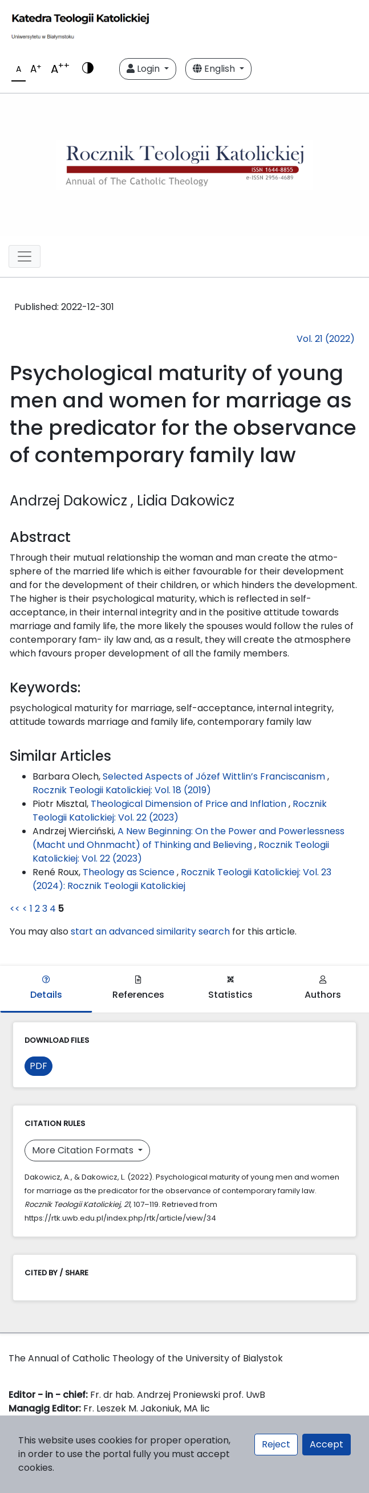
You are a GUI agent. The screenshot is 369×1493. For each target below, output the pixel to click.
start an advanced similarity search (150, 931)
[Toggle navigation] (24, 256)
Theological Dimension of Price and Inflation (190, 803)
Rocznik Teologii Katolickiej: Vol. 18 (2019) (122, 790)
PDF (38, 1065)
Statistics (230, 988)
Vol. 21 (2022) (326, 338)
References (138, 988)
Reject (276, 1444)
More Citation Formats (84, 1150)
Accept (326, 1444)
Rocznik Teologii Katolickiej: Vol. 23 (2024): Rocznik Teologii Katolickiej (182, 879)
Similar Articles (60, 756)
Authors (323, 988)
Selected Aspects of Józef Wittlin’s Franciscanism (215, 776)
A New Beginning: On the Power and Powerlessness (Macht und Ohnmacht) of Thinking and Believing (188, 838)
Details (46, 988)
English (215, 68)
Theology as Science (130, 872)
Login (144, 68)
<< (15, 908)
